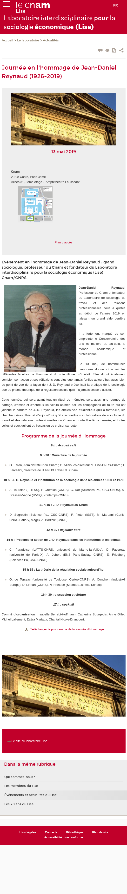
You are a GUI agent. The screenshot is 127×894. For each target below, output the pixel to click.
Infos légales (27, 832)
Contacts (51, 832)
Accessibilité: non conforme (63, 837)
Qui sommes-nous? (19, 777)
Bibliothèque (75, 832)
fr (115, 5)
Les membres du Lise (21, 786)
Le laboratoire (28, 40)
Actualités (51, 40)
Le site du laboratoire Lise (26, 741)
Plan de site (100, 832)
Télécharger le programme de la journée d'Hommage (67, 629)
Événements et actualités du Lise (30, 795)
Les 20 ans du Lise (18, 804)
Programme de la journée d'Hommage (63, 436)
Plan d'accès (63, 242)
